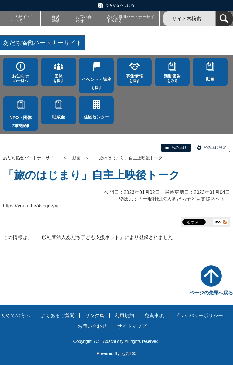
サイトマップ (132, 326)
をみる (172, 78)
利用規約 (124, 315)
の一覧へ (20, 78)
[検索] (224, 18)
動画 (76, 157)
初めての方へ (15, 315)
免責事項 (154, 315)
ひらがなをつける (119, 5)
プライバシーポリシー (198, 315)
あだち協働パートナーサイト (30, 157)
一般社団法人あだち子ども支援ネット (184, 198)
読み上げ (179, 147)
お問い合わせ (84, 19)
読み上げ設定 (215, 147)
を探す (58, 78)
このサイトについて (22, 19)
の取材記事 (20, 120)
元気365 (128, 353)
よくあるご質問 (58, 315)
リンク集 (94, 315)
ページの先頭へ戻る (211, 292)
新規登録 (55, 19)
